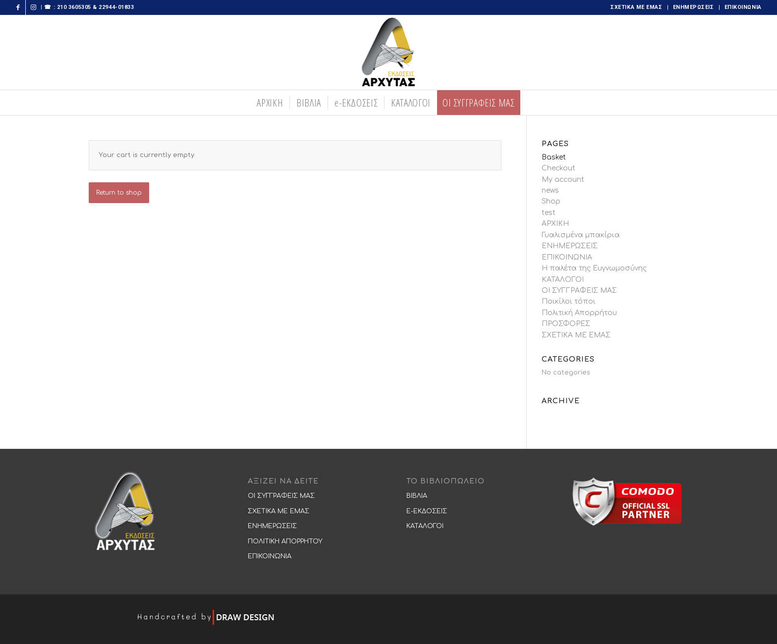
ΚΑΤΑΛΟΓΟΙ (563, 279)
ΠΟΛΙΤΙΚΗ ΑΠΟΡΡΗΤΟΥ (285, 541)
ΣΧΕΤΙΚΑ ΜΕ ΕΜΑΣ (636, 7)
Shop (551, 201)
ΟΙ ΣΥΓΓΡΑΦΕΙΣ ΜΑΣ (579, 290)
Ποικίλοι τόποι (569, 301)
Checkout (558, 168)
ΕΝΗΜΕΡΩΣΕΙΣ (693, 7)
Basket (554, 157)
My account (563, 179)
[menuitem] (636, 7)
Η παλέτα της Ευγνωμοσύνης (594, 268)
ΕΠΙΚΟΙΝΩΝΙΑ (743, 7)
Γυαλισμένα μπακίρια (581, 235)
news (550, 190)
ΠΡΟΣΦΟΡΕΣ (566, 323)
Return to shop (119, 192)
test (548, 212)
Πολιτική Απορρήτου (579, 313)
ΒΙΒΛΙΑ (416, 495)
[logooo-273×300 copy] (389, 52)
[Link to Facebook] (18, 7)
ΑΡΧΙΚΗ (555, 223)
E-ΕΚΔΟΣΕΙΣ (426, 511)
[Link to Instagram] (33, 7)
